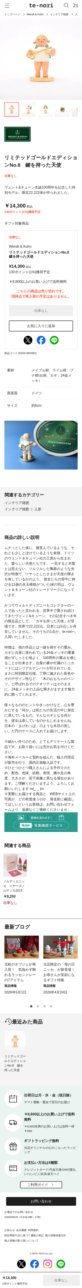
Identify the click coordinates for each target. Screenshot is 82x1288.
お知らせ (9, 1230)
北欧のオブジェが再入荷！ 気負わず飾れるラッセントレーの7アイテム (20, 972)
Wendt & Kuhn (35, 14)
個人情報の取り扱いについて (21, 1240)
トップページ (12, 14)
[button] (31, 1006)
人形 (37, 509)
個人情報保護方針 (55, 1235)
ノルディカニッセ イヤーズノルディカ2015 (14, 886)
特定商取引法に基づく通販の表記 (24, 1235)
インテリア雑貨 (59, 14)
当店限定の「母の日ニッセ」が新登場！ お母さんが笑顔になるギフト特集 (60, 972)
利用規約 (33, 1230)
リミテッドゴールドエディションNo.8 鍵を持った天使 (15, 1063)
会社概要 (21, 1230)
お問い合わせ (41, 1201)
